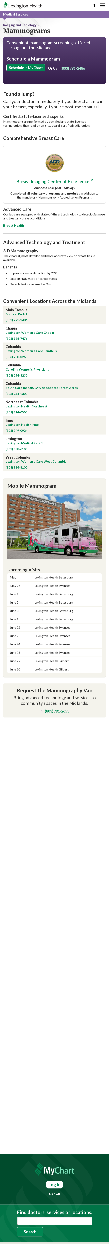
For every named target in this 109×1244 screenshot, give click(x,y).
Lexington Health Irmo (22, 489)
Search (30, 1231)
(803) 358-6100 (16, 514)
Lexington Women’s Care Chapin (30, 397)
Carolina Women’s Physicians (28, 434)
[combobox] (54, 1221)
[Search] (93, 5)
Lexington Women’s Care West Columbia (36, 526)
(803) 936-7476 (16, 403)
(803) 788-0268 (16, 422)
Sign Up (54, 1193)
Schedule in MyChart (26, 68)
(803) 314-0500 (16, 477)
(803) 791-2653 (54, 776)
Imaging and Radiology (20, 25)
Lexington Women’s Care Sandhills (31, 416)
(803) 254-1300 (16, 458)
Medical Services (15, 14)
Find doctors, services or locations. (54, 1212)
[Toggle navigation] (102, 5)
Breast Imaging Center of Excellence (52, 246)
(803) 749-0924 (16, 495)
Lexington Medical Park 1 (24, 508)
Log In (54, 1184)
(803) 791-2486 (73, 68)
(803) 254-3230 (16, 440)
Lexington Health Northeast (27, 471)
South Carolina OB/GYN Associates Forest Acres (42, 452)
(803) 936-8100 (16, 532)
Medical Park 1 (17, 379)
